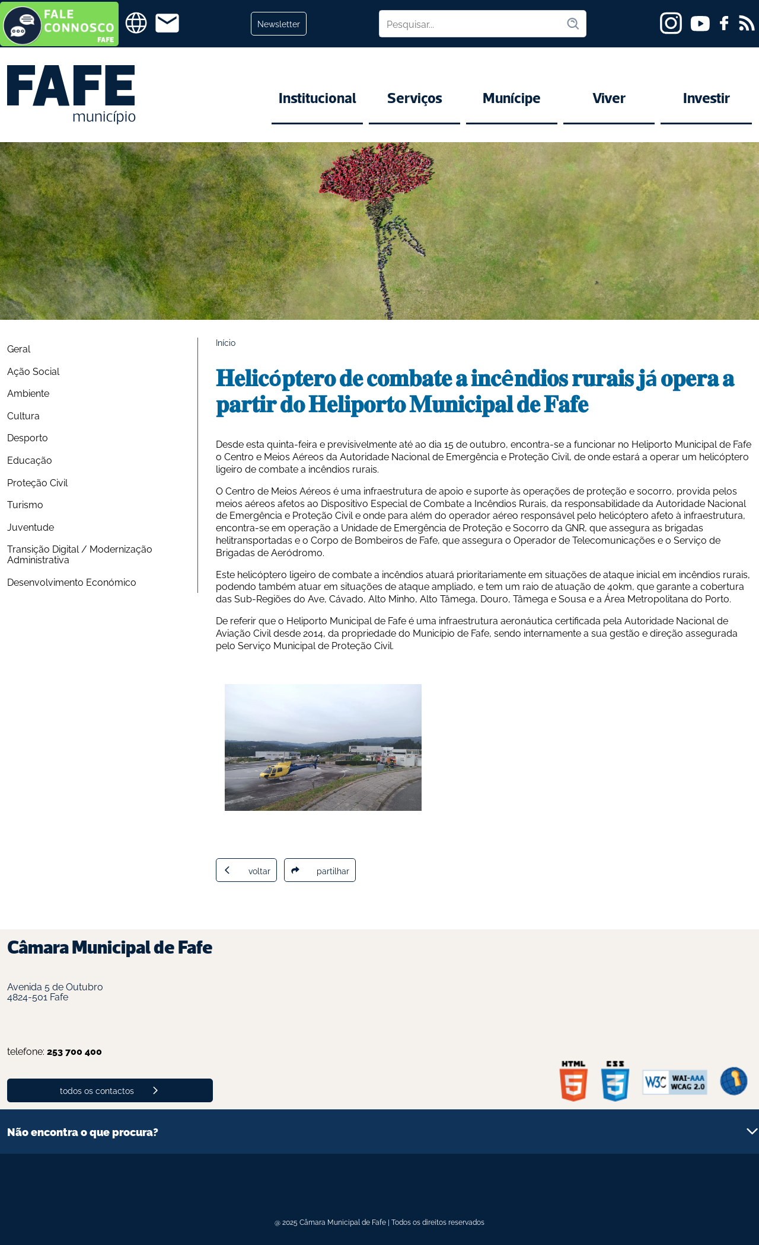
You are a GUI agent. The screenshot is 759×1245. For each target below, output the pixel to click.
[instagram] (671, 23)
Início (225, 342)
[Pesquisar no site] (473, 24)
